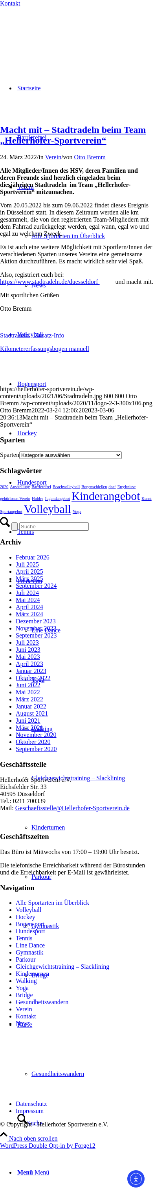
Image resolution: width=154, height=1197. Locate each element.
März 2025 (29, 578)
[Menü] (33, 1172)
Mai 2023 (28, 656)
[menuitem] (85, 236)
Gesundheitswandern (42, 1002)
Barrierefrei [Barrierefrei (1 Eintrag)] (41, 487)
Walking (26, 980)
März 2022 (29, 699)
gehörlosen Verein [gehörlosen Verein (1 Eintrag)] (15, 498)
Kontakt (10, 3)
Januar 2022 (31, 706)
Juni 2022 (28, 685)
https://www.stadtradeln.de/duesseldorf (50, 281)
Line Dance (30, 945)
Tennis (24, 938)
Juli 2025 (27, 564)
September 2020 (36, 749)
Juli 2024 (27, 592)
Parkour (26, 959)
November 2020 (36, 734)
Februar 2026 (33, 557)
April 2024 (29, 607)
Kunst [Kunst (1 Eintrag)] (146, 498)
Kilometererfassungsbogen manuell (44, 348)
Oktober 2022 (33, 678)
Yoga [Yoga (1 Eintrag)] (77, 511)
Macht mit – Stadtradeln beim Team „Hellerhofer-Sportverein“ (73, 135)
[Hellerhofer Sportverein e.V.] (41, 32)
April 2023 (29, 663)
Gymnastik (29, 952)
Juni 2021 (28, 720)
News (23, 1023)
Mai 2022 (28, 692)
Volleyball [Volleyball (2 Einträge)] (47, 509)
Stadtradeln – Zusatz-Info (32, 335)
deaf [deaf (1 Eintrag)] (112, 487)
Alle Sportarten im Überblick (52, 902)
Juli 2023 (27, 642)
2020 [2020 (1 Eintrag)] (4, 487)
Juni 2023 (28, 649)
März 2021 (29, 727)
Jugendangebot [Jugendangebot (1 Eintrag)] (57, 498)
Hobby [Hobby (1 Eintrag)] (37, 498)
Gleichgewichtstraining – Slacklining (62, 966)
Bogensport (30, 924)
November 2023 (36, 628)
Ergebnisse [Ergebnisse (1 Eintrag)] (126, 487)
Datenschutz (31, 1103)
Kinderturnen (32, 973)
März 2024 (29, 614)
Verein (53, 157)
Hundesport (30, 931)
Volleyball (28, 909)
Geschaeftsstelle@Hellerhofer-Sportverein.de (72, 808)
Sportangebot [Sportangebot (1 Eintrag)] (11, 511)
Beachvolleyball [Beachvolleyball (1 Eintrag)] (66, 487)
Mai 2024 (28, 600)
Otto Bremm (90, 157)
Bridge (24, 995)
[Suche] (54, 526)
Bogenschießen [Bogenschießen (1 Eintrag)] (94, 487)
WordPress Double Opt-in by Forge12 (47, 1145)
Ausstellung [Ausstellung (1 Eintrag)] (20, 487)
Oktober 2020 (33, 741)
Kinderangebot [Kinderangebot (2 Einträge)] (106, 496)
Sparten (9, 454)
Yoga (22, 987)
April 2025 (29, 571)
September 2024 (36, 585)
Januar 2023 (31, 670)
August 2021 (32, 713)
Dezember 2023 (36, 621)
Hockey (25, 917)
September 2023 (36, 635)
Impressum (30, 1111)
